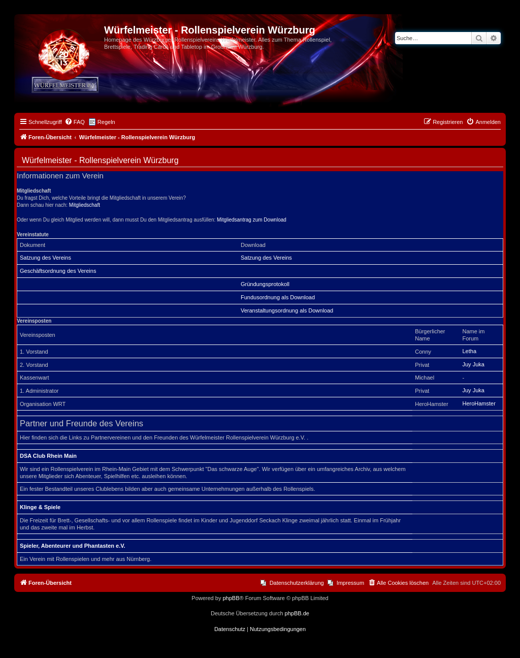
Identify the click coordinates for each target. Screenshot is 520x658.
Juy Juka (473, 364)
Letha (469, 351)
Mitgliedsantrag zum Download (251, 220)
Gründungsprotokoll (265, 284)
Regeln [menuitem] (106, 122)
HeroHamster (478, 403)
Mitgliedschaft (84, 205)
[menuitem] (74, 122)
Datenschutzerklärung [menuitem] (297, 583)
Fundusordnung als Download (278, 297)
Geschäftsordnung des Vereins (58, 271)
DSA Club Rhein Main (48, 456)
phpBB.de (297, 613)
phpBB (230, 598)
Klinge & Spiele (40, 507)
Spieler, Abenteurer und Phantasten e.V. (72, 546)
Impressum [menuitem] (350, 583)
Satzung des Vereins (45, 258)
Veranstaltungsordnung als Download (287, 310)
